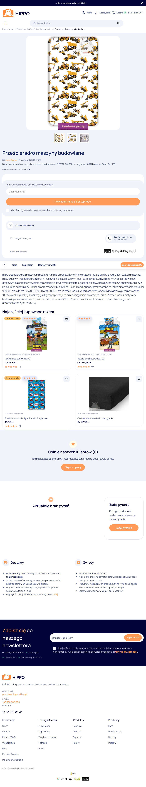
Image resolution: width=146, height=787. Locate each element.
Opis (14, 264)
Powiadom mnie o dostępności (73, 201)
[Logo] (16, 13)
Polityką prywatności (125, 651)
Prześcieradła (23, 29)
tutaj (55, 594)
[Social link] (3, 712)
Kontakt (6, 731)
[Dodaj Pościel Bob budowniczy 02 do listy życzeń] (139, 319)
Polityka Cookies (10, 754)
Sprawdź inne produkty (132, 265)
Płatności (42, 742)
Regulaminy (43, 731)
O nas (5, 725)
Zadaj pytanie (124, 528)
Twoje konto (44, 725)
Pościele (77, 725)
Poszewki (113, 742)
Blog (4, 748)
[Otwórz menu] (5, 23)
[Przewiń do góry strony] (4, 264)
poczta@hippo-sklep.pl (14, 694)
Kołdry (76, 742)
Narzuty (112, 737)
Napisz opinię (73, 467)
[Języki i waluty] (136, 13)
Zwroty (41, 748)
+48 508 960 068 (11, 702)
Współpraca (8, 742)
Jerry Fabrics (11, 160)
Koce (110, 725)
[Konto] (86, 12)
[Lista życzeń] (102, 12)
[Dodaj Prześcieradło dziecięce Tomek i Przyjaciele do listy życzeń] (66, 379)
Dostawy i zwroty (47, 264)
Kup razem (27, 264)
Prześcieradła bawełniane (41, 29)
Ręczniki (77, 737)
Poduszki (77, 731)
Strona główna (8, 29)
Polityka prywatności (12, 759)
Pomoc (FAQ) (9, 737)
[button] (59, 138)
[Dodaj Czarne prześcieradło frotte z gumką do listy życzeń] (139, 379)
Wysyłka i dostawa (47, 737)
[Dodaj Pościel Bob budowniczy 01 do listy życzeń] (66, 319)
